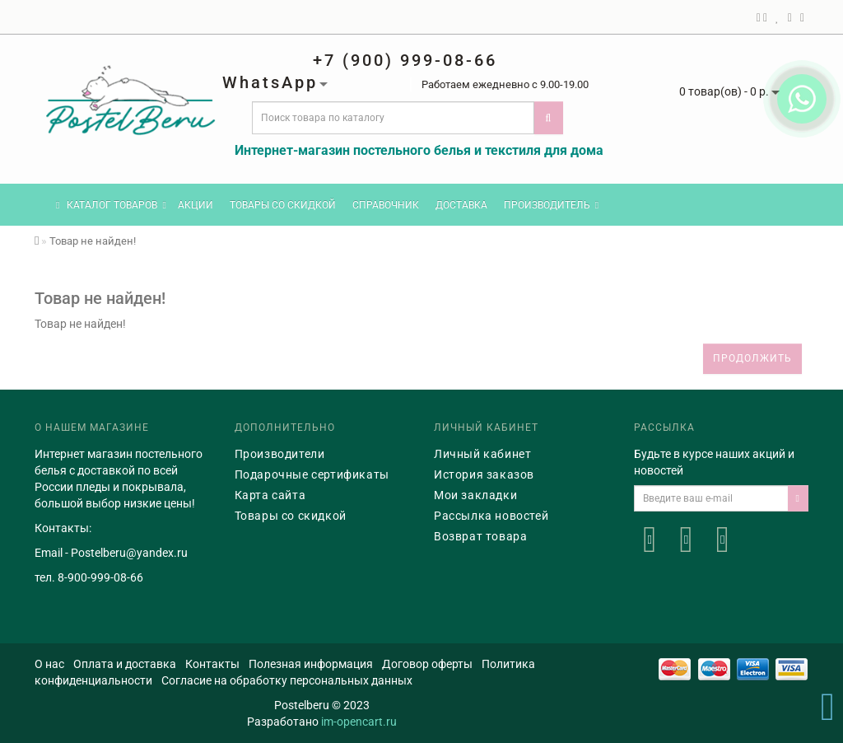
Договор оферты (427, 664)
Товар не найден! (92, 241)
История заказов (484, 474)
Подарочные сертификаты (312, 474)
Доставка (461, 205)
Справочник (385, 205)
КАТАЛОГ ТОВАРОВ (111, 205)
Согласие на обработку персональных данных (286, 680)
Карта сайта (270, 495)
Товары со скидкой (283, 205)
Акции (195, 205)
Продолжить (752, 358)
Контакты (212, 664)
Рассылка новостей (491, 515)
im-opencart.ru (359, 721)
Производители (280, 453)
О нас (49, 664)
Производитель (551, 205)
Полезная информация (311, 664)
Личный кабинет (482, 453)
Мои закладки (475, 495)
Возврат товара (480, 536)
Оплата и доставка (124, 664)
